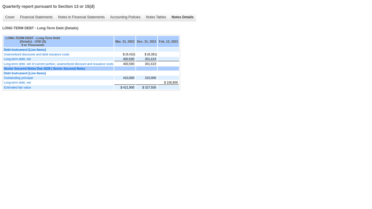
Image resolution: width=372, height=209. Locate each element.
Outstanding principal (18, 78)
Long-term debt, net (17, 59)
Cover (10, 17)
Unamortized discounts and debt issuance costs (36, 54)
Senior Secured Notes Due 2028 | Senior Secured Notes (44, 68)
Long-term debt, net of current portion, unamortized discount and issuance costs (58, 64)
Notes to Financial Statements (81, 17)
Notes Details (182, 17)
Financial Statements (36, 17)
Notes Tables (156, 17)
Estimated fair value (17, 87)
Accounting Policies (125, 17)
